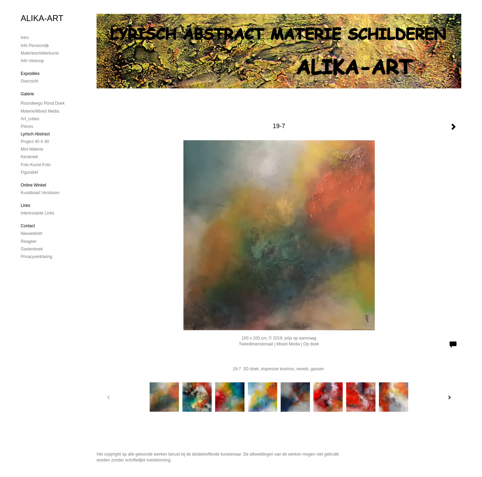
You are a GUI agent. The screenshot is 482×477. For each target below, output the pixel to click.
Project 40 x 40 (35, 141)
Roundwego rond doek (42, 103)
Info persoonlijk (35, 45)
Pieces (27, 126)
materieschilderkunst (40, 53)
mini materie (32, 149)
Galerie (27, 94)
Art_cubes (30, 118)
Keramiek (29, 156)
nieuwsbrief (31, 233)
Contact (28, 225)
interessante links (37, 213)
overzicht (29, 81)
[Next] (449, 397)
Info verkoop (32, 60)
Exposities (30, 73)
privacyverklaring (36, 256)
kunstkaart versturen (40, 192)
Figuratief (29, 172)
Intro (25, 37)
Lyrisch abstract (35, 134)
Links (25, 205)
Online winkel (33, 185)
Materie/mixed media (40, 111)
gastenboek (32, 249)
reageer (29, 241)
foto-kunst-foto (36, 164)
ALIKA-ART (42, 18)
